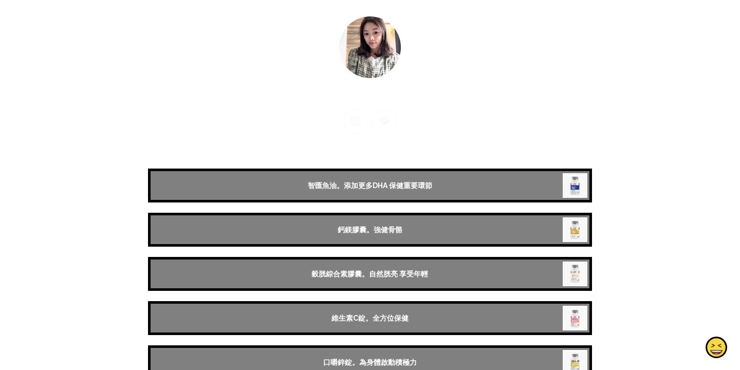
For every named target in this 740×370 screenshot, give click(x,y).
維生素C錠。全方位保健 (370, 318)
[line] (384, 121)
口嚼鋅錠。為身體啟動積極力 (370, 362)
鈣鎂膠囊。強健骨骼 (370, 230)
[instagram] (355, 121)
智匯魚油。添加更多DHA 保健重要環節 (370, 185)
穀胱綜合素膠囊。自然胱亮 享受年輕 (369, 274)
